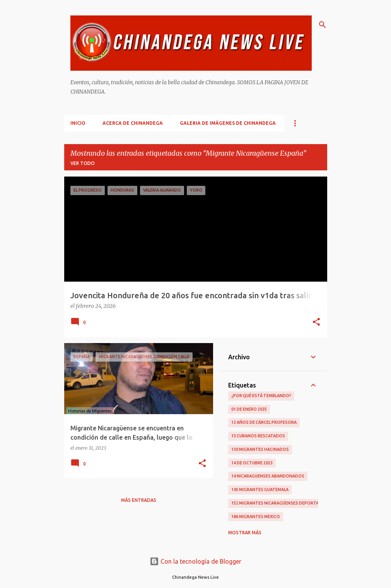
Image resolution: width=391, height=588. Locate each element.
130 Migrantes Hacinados (260, 449)
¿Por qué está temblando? (261, 395)
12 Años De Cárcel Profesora (264, 422)
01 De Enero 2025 (249, 409)
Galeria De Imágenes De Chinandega (228, 123)
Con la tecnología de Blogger (195, 561)
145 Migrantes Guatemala (260, 489)
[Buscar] (322, 24)
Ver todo (82, 163)
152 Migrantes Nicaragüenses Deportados (279, 503)
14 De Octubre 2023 (252, 463)
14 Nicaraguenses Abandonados (267, 476)
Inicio (77, 123)
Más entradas (138, 500)
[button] (316, 322)
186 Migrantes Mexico (255, 516)
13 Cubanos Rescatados (258, 435)
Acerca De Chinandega (132, 123)
